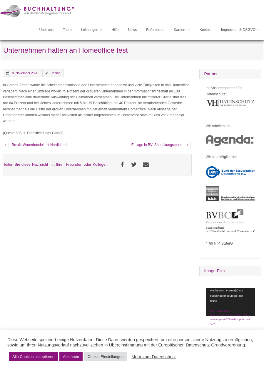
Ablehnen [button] (71, 356)
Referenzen (155, 30)
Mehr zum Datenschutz (153, 356)
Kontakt (206, 30)
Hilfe (114, 30)
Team (67, 30)
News (132, 30)
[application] (230, 302)
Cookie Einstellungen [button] (105, 356)
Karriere (180, 30)
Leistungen (89, 30)
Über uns (46, 30)
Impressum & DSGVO (238, 30)
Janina (56, 73)
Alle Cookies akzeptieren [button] (33, 356)
